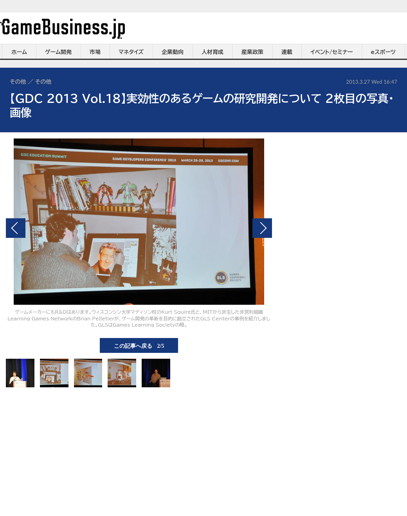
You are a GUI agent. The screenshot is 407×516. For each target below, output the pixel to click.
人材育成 (212, 52)
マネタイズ (131, 52)
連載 (286, 52)
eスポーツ (383, 52)
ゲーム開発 (58, 52)
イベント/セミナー (331, 52)
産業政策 (252, 52)
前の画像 (15, 228)
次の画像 (262, 228)
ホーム (19, 52)
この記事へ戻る (139, 345)
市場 (95, 52)
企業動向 (173, 52)
